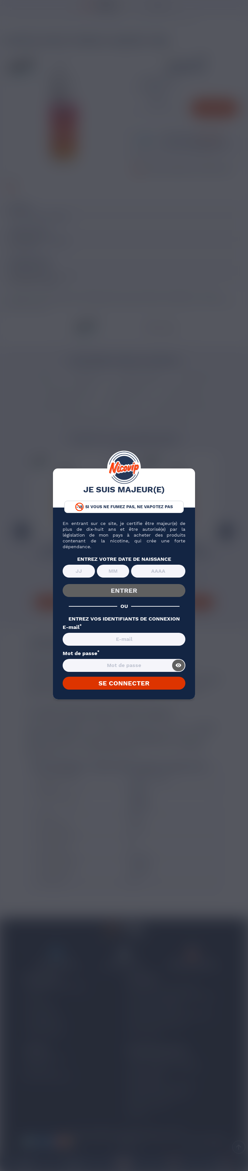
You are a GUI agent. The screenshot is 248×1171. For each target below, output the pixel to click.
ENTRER (124, 590)
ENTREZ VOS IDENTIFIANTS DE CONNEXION (124, 619)
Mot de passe (81, 653)
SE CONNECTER (124, 683)
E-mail (72, 627)
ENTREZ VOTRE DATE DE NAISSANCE (124, 559)
